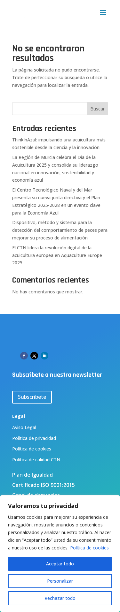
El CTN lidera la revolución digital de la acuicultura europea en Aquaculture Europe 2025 (57, 255)
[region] (60, 553)
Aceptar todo (60, 564)
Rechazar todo (60, 598)
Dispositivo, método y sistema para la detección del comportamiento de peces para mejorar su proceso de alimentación (60, 230)
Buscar (97, 109)
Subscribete (32, 396)
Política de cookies (89, 548)
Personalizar (60, 581)
